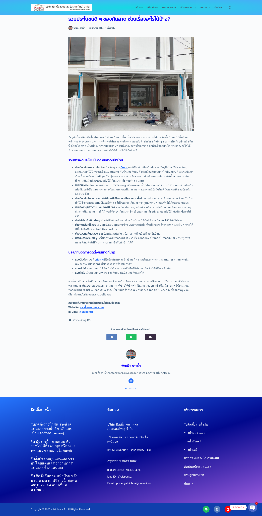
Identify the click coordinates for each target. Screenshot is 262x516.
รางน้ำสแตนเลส (194, 433)
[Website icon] (131, 380)
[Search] (230, 7)
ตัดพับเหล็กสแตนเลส (197, 466)
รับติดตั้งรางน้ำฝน (196, 424)
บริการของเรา (189, 8)
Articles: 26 (131, 388)
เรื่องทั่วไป (111, 28)
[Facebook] (111, 337)
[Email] (150, 337)
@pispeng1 (86, 311)
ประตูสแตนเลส (194, 475)
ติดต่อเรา (219, 7)
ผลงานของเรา (169, 7)
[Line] (131, 337)
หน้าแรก (139, 7)
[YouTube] (228, 509)
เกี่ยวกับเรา (152, 7)
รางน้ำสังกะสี (197, 441)
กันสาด (124, 167)
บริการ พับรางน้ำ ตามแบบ (201, 458)
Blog (206, 8)
